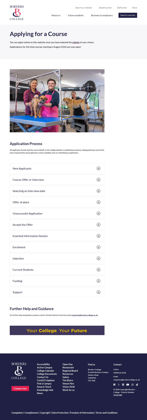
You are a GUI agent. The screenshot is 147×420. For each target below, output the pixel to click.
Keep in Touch (44, 386)
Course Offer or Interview (28, 179)
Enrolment (19, 247)
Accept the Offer (23, 224)
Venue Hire (68, 383)
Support (17, 292)
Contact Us (42, 377)
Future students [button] (76, 15)
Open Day (67, 364)
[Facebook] (115, 385)
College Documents (47, 373)
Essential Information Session (30, 236)
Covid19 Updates (46, 380)
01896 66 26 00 (119, 373)
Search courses (127, 15)
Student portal (105, 7)
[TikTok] (138, 384)
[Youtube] (128, 385)
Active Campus (44, 367)
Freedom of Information (82, 412)
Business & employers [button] (102, 15)
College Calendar (45, 370)
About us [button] (55, 15)
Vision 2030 (68, 386)
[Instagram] (133, 385)
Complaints (17, 412)
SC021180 (117, 395)
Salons (65, 377)
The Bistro (67, 380)
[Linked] (124, 385)
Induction (18, 258)
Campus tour (20, 388)
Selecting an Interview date (29, 191)
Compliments (31, 412)
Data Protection (60, 412)
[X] (120, 384)
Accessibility (43, 364)
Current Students (23, 269)
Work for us (68, 390)
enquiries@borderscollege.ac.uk (126, 380)
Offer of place (21, 202)
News (134, 7)
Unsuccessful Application (27, 213)
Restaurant (68, 367)
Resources (67, 373)
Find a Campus (44, 383)
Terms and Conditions (107, 412)
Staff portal (122, 7)
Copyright (45, 412)
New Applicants (22, 168)
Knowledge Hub (45, 390)
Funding (17, 281)
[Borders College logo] (17, 12)
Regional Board (70, 370)
